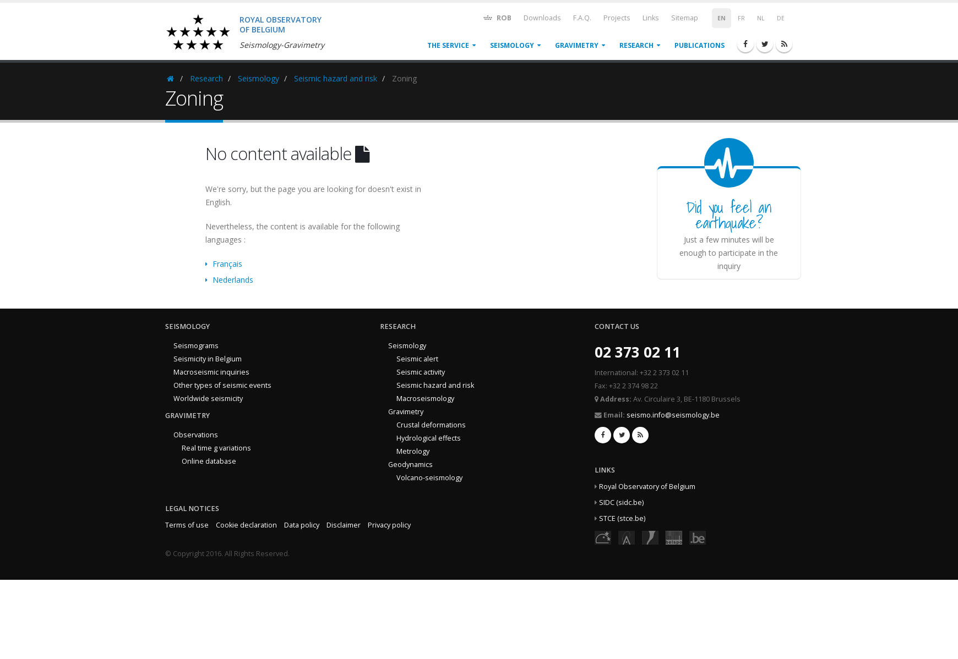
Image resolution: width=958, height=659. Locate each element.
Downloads (542, 18)
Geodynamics (410, 464)
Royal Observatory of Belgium (647, 486)
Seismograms (196, 345)
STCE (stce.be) (622, 518)
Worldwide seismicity (208, 398)
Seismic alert (417, 359)
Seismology (512, 45)
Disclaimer (343, 525)
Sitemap (684, 18)
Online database (209, 461)
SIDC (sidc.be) (621, 502)
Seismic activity (420, 372)
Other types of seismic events (222, 385)
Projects (616, 18)
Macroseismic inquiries (211, 372)
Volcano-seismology (429, 477)
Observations (195, 435)
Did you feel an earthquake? (728, 215)
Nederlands (233, 279)
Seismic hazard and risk (335, 78)
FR (741, 18)
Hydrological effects (428, 438)
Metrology (412, 451)
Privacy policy (389, 525)
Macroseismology (425, 398)
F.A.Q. (582, 18)
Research (636, 45)
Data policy (301, 525)
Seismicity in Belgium (207, 359)
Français (227, 264)
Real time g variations (216, 448)
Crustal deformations (431, 425)
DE (781, 18)
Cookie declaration (246, 525)
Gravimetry (576, 45)
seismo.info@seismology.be (673, 415)
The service (448, 45)
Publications (699, 45)
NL (761, 18)
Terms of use (187, 525)
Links (651, 18)
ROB (496, 17)
